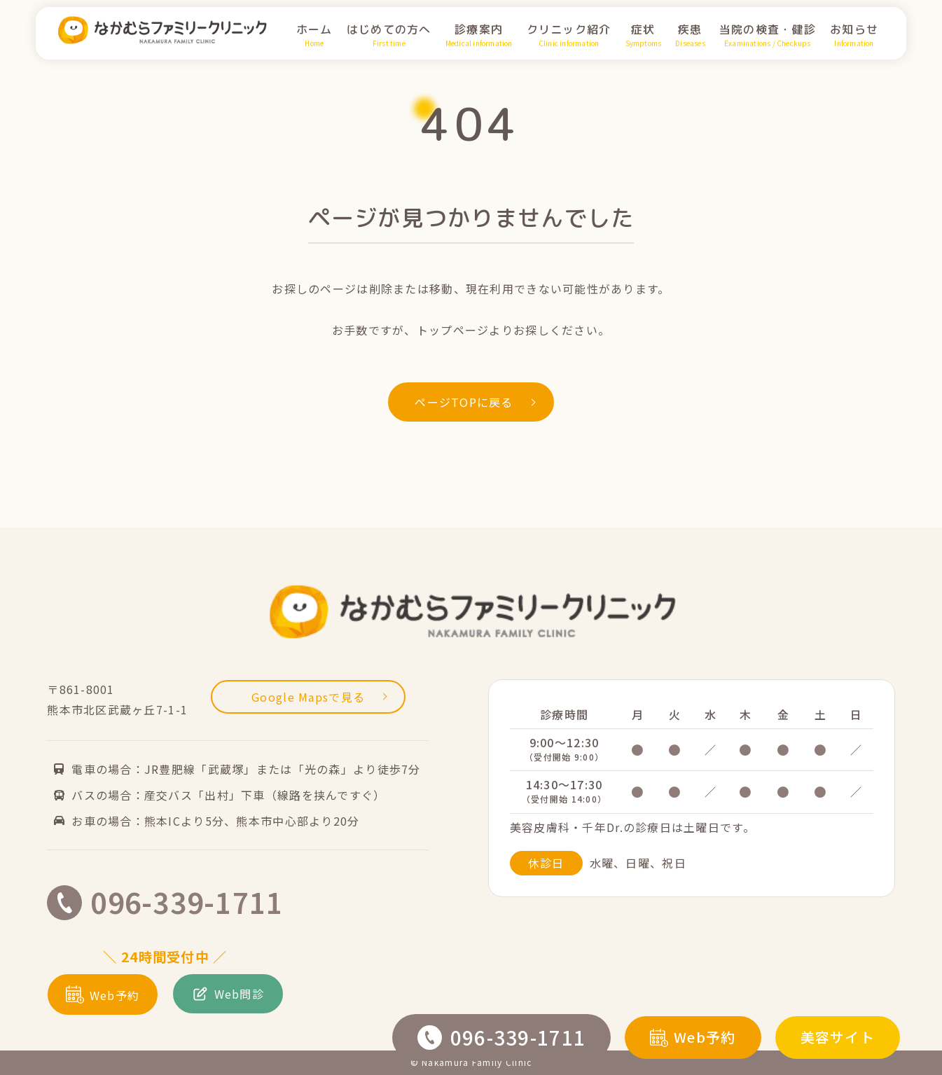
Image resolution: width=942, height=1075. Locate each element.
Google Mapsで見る (319, 696)
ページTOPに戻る (475, 402)
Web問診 (228, 993)
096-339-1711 (501, 1037)
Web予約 (692, 1037)
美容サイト (838, 1037)
